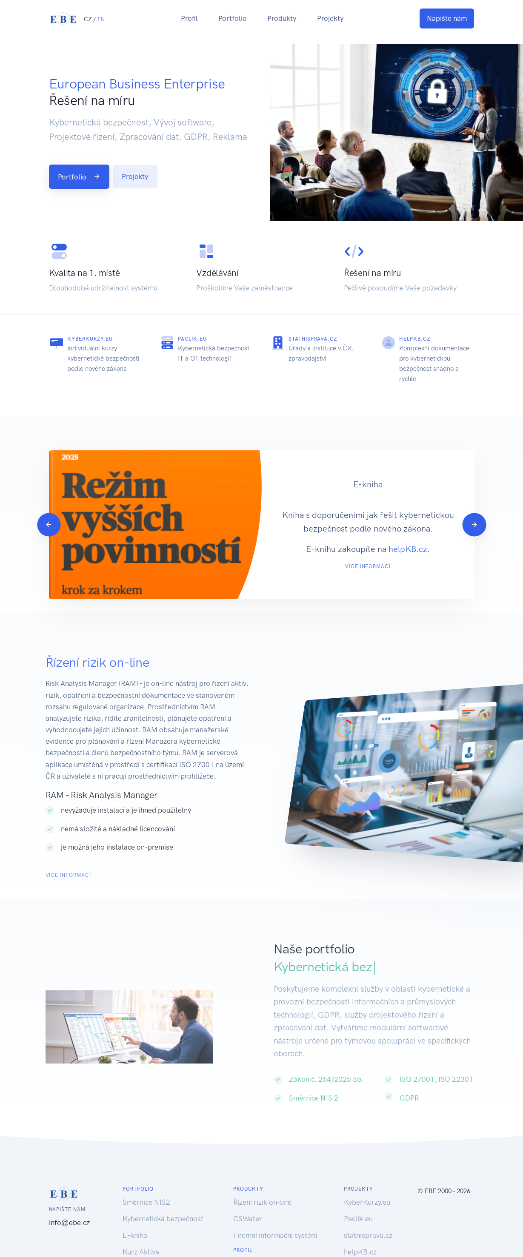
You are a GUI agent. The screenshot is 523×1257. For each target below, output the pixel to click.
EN (101, 19)
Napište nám (447, 18)
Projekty (330, 18)
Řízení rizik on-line (262, 1207)
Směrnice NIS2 (146, 1207)
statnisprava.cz (313, 339)
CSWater (247, 1224)
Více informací (368, 566)
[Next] (474, 527)
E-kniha (135, 1241)
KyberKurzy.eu (90, 339)
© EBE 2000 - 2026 (443, 1196)
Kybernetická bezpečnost (163, 1224)
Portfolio (232, 18)
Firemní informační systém (275, 1241)
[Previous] (48, 527)
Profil (189, 18)
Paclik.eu (192, 339)
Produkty (282, 18)
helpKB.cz (415, 339)
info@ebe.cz (69, 1228)
